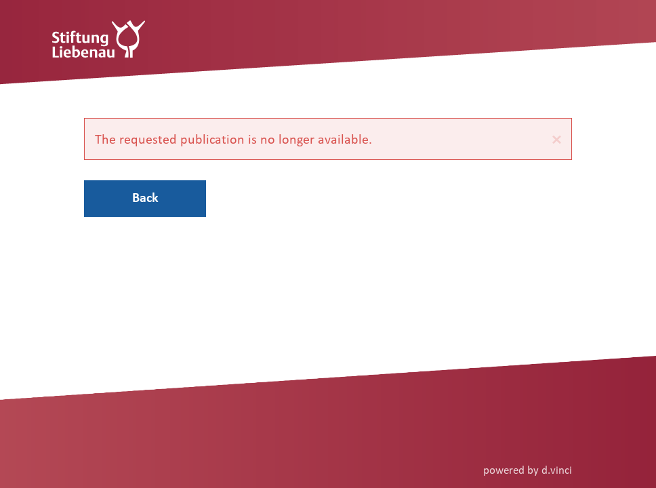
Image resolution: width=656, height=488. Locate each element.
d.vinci (556, 469)
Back (145, 197)
